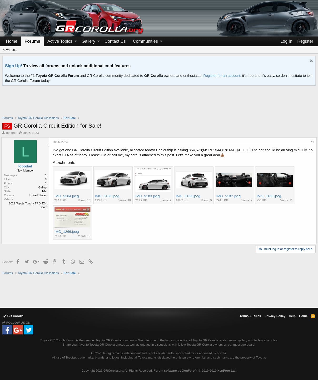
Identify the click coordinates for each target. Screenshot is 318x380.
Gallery (88, 41)
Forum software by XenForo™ (195, 370)
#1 (311, 142)
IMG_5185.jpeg (108, 196)
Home (11, 41)
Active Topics (59, 41)
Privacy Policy (274, 316)
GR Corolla (13, 316)
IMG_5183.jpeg (148, 196)
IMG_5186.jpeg (189, 196)
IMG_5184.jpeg (67, 196)
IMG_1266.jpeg (67, 231)
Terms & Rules (250, 316)
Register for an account (221, 75)
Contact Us (115, 41)
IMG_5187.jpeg (229, 196)
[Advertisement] (159, 104)
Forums (32, 41)
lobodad (10, 133)
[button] (75, 41)
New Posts (9, 50)
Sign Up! (13, 65)
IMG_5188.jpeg (270, 196)
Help (292, 316)
